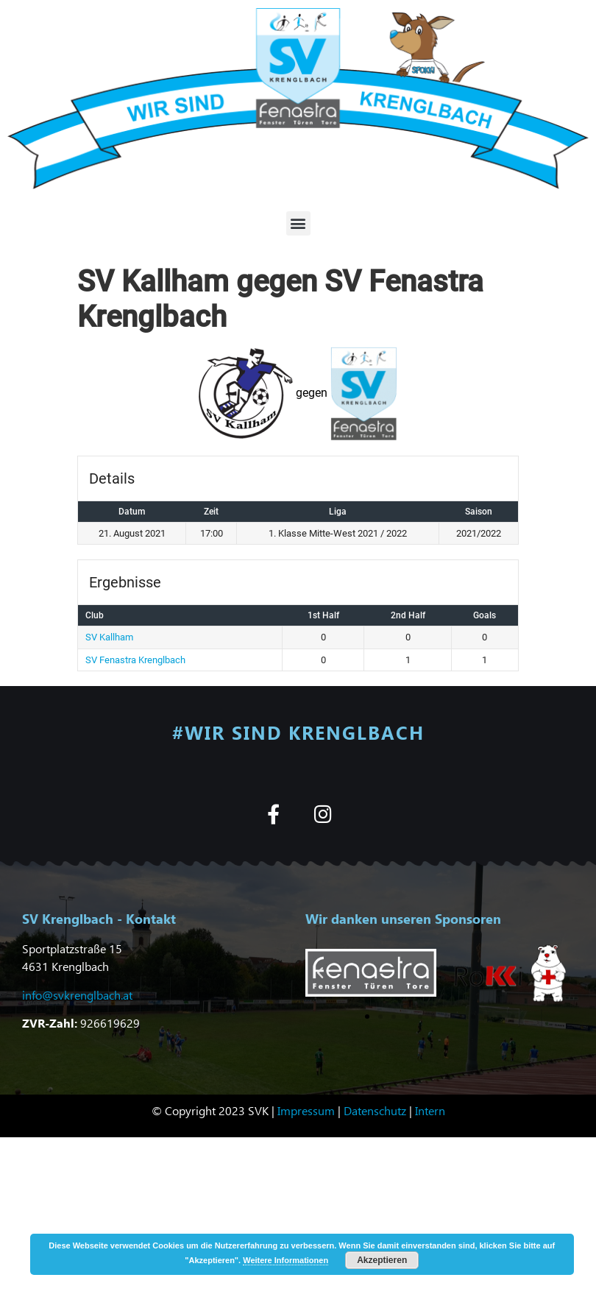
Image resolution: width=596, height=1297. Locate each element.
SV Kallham (109, 637)
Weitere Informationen (285, 1260)
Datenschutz (375, 1110)
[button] (298, 223)
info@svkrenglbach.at (77, 995)
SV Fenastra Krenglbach (135, 659)
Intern (430, 1110)
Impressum (306, 1110)
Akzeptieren (382, 1260)
